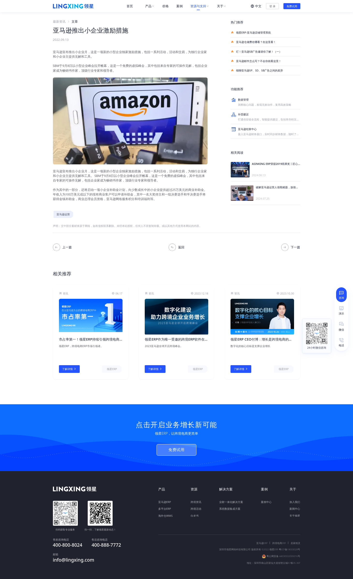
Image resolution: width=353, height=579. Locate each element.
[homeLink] (73, 6)
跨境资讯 (196, 499)
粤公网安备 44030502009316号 (283, 552)
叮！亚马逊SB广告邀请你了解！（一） (256, 51)
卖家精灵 (295, 539)
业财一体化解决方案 (231, 499)
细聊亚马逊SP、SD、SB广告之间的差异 (257, 70)
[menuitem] (132, 6)
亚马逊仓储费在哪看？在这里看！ (253, 42)
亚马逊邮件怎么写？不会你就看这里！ (256, 61)
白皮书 (195, 513)
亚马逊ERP (164, 499)
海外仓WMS (165, 513)
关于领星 (294, 513)
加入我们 (294, 499)
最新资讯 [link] (59, 21)
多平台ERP (164, 506)
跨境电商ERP (279, 539)
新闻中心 (294, 506)
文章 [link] (75, 21)
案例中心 (266, 499)
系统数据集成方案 (229, 506)
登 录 (272, 6)
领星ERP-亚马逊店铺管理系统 (251, 32)
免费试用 (292, 6)
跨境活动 (196, 506)
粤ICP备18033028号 (289, 546)
